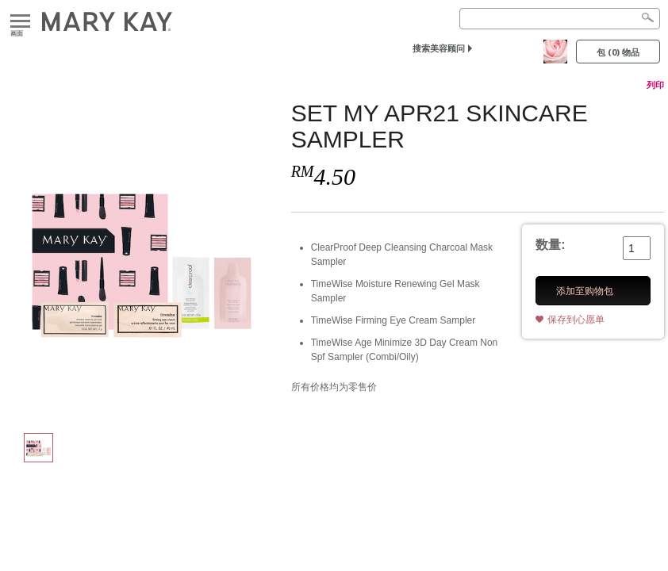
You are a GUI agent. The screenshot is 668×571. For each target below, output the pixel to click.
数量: (550, 244)
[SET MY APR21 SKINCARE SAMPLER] (141, 258)
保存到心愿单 (576, 319)
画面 (20, 21)
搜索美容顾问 (439, 48)
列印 (655, 85)
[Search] (559, 18)
